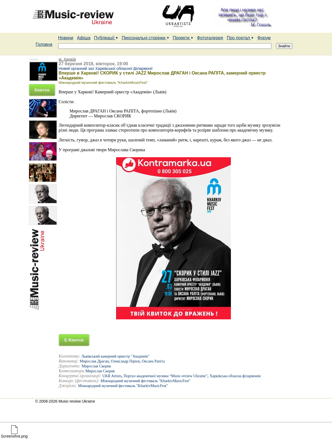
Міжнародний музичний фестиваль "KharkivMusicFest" (145, 381)
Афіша (83, 37)
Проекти (183, 37)
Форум (264, 37)
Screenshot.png (14, 434)
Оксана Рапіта (153, 361)
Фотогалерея (210, 37)
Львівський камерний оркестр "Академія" (115, 356)
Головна (44, 44)
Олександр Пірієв (125, 361)
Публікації (106, 37)
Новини (66, 37)
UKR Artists (112, 376)
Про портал (240, 37)
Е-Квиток (74, 340)
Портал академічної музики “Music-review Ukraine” (165, 376)
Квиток (42, 90)
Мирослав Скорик (96, 366)
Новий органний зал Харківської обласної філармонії (106, 68)
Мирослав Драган (94, 361)
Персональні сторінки (145, 37)
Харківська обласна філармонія (235, 376)
